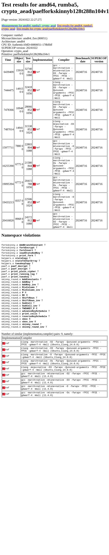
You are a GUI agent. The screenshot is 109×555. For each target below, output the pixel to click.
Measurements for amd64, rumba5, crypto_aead (29, 25)
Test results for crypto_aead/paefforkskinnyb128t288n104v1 (50, 28)
